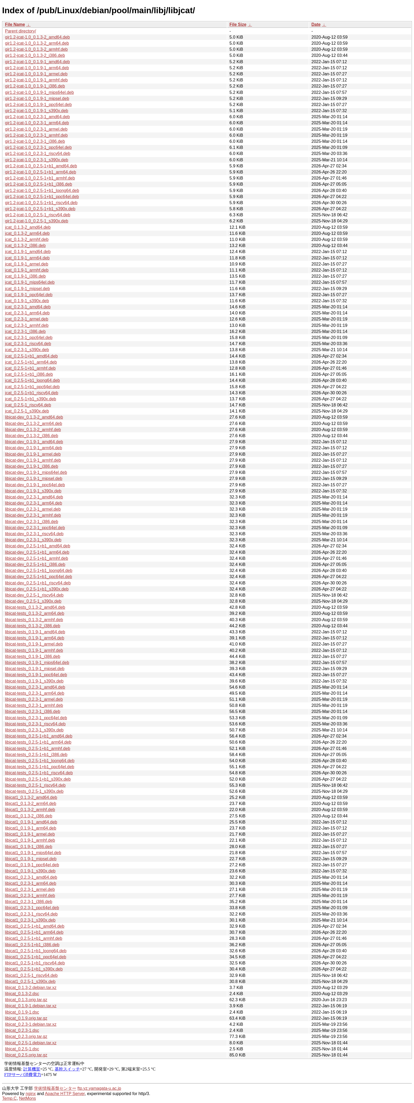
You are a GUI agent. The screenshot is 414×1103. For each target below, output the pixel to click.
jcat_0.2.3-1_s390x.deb (27, 349)
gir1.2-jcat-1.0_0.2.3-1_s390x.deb (36, 160)
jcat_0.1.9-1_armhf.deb (27, 270)
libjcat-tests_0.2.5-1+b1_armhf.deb (37, 748)
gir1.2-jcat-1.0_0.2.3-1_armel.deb (36, 129)
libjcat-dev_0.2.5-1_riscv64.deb (34, 595)
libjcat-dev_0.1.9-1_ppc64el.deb (35, 485)
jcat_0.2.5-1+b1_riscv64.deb (31, 393)
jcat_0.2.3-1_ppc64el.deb (29, 337)
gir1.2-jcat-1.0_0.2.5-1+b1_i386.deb (38, 184)
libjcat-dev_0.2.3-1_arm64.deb (33, 503)
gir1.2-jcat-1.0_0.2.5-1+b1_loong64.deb (42, 190)
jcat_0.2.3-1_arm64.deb (27, 313)
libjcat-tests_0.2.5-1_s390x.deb (34, 791)
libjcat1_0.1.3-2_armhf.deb (30, 809)
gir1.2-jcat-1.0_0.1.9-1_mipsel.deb (37, 98)
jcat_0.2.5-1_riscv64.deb (28, 405)
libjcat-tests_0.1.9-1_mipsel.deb (34, 668)
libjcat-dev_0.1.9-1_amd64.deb (34, 442)
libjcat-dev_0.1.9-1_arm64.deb (33, 448)
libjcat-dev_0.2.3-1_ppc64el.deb (35, 527)
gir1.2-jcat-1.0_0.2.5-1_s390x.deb (36, 221)
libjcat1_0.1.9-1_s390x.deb (30, 871)
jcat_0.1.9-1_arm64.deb (27, 258)
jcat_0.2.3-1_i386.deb (25, 331)
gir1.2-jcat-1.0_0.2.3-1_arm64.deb (37, 123)
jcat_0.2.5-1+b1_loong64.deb (32, 380)
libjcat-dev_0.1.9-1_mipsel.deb (33, 478)
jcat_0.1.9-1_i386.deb (25, 276)
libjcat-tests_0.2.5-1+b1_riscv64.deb (39, 773)
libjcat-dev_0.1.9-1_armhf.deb (33, 460)
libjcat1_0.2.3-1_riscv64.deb (31, 914)
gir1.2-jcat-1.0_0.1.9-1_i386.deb (35, 86)
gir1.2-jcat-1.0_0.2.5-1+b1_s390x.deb (40, 209)
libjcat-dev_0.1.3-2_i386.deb (31, 435)
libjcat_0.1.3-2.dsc (22, 993)
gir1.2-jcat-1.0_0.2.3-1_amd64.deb (37, 117)
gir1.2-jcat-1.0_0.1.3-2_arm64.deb (37, 43)
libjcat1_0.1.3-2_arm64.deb (30, 803)
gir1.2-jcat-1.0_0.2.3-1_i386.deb (35, 141)
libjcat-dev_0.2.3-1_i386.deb (31, 521)
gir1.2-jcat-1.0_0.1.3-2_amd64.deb (37, 37)
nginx (31, 1093)
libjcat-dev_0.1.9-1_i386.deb (31, 466)
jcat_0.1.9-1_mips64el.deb (30, 282)
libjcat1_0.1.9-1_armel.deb (30, 834)
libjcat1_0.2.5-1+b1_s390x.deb (34, 969)
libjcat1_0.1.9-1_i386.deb (28, 846)
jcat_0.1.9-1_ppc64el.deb (29, 294)
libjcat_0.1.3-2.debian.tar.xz (31, 987)
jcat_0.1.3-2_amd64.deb (28, 227)
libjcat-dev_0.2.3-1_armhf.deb (33, 515)
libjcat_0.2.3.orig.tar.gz (26, 1036)
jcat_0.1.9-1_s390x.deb (27, 301)
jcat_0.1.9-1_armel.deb (26, 264)
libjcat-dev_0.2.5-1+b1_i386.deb (35, 564)
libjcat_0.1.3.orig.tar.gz (26, 999)
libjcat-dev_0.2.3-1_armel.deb (33, 509)
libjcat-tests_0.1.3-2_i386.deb (32, 626)
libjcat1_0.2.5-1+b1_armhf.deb (33, 938)
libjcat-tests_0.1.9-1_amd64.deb (35, 632)
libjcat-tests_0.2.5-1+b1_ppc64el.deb (39, 767)
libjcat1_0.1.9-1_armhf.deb (30, 840)
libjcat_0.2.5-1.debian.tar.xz (31, 1043)
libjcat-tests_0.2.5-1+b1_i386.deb (36, 754)
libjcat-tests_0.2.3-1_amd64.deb (35, 687)
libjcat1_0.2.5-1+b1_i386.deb (32, 944)
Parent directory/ (20, 31)
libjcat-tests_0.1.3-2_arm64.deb (34, 613)
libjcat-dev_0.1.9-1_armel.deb (33, 454)
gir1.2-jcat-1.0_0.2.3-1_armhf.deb (36, 135)
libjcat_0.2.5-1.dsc (22, 1049)
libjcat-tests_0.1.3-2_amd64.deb (35, 607)
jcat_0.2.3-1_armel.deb (26, 319)
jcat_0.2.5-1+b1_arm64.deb (31, 362)
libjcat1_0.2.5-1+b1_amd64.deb (34, 926)
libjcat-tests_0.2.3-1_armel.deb (34, 699)
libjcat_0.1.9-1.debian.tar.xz (31, 1006)
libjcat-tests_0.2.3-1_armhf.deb (34, 705)
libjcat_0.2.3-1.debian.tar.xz (31, 1024)
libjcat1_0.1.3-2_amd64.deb (31, 797)
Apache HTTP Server (65, 1093)
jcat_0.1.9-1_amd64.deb (28, 251)
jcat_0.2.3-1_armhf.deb (27, 325)
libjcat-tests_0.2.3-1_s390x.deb (34, 730)
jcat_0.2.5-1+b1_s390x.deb (30, 399)
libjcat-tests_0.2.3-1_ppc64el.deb (36, 718)
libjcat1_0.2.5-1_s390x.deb (30, 981)
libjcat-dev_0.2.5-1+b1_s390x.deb (37, 589)
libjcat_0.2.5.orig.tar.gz (26, 1055)
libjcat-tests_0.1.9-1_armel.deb (34, 644)
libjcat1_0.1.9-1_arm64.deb (30, 828)
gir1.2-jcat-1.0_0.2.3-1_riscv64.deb (37, 153)
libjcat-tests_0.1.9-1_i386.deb (32, 656)
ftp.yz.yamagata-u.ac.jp (99, 1088)
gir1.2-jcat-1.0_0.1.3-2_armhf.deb (36, 49)
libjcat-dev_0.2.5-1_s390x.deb (33, 601)
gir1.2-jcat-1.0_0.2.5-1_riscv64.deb (37, 215)
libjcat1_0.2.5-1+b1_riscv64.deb (35, 963)
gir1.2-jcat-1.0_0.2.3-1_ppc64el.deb (38, 147)
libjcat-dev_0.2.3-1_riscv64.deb (34, 534)
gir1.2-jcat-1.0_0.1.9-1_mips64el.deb (39, 92)
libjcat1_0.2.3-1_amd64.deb (31, 877)
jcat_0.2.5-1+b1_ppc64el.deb (32, 387)
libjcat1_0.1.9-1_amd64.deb (31, 822)
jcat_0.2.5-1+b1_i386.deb (29, 374)
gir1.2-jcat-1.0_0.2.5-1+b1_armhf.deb (40, 178)
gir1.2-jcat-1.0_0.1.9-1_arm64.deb (37, 68)
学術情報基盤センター (55, 1088)
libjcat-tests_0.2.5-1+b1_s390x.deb (38, 779)
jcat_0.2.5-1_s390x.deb (27, 411)
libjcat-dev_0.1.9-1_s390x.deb (33, 491)
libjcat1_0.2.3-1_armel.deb (30, 889)
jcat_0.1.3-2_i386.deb (25, 245)
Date (316, 24)
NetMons (27, 1098)
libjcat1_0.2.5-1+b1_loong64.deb (36, 951)
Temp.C (9, 1098)
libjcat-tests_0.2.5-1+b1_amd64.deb (38, 736)
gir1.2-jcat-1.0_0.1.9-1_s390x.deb (36, 110)
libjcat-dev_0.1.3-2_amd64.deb (34, 417)
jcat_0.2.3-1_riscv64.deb (28, 343)
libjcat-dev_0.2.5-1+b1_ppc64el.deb (38, 576)
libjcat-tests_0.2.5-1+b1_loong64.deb (39, 760)
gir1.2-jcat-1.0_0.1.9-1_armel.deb (36, 74)
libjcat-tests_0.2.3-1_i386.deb (32, 711)
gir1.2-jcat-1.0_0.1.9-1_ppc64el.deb (38, 104)
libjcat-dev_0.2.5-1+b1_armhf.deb (36, 558)
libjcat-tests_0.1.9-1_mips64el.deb (37, 662)
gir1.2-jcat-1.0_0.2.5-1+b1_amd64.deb (41, 166)
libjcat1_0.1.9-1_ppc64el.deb (32, 865)
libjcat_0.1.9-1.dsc (22, 1012)
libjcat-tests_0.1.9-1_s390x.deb (34, 681)
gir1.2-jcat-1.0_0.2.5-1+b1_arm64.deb (40, 172)
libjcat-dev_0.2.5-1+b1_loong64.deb (38, 570)
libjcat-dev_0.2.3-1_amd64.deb (34, 497)
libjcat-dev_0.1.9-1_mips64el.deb (36, 472)
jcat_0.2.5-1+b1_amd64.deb (31, 356)
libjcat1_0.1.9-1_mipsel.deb (31, 859)
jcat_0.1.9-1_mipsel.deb (27, 288)
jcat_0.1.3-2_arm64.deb (27, 233)
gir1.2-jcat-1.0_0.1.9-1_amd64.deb (37, 62)
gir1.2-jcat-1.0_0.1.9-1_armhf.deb (36, 80)
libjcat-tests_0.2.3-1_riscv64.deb (35, 724)
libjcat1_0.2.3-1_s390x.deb (30, 920)
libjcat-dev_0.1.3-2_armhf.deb (33, 429)
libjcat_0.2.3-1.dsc (22, 1030)
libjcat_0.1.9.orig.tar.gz (26, 1018)
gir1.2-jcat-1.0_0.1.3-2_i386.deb (35, 55)
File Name (15, 24)
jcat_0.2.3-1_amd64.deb (28, 307)
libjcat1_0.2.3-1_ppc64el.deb (32, 907)
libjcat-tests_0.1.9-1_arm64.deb (34, 638)
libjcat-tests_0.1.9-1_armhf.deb (34, 650)
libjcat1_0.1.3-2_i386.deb (28, 816)
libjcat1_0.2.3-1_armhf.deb (30, 895)
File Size (237, 24)
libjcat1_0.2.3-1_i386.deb (28, 901)
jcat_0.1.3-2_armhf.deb (27, 239)
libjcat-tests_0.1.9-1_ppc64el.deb (36, 674)
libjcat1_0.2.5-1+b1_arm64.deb (34, 932)
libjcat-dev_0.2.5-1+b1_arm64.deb (37, 552)
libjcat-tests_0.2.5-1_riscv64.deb (35, 785)
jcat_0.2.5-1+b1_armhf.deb (30, 368)
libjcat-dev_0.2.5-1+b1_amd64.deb (37, 546)
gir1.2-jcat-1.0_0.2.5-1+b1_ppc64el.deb (42, 196)
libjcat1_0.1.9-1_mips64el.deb (33, 852)
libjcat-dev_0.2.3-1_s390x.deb (33, 540)
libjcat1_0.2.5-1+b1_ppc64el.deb (35, 957)
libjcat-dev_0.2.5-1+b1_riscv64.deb (38, 583)
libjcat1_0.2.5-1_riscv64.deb (31, 975)
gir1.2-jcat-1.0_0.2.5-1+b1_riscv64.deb (41, 202)
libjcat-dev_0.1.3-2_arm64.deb (33, 423)
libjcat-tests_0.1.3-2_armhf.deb (34, 619)
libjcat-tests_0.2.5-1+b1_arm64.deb (38, 742)
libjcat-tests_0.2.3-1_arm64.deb (34, 693)
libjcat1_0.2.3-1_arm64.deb (30, 883)
